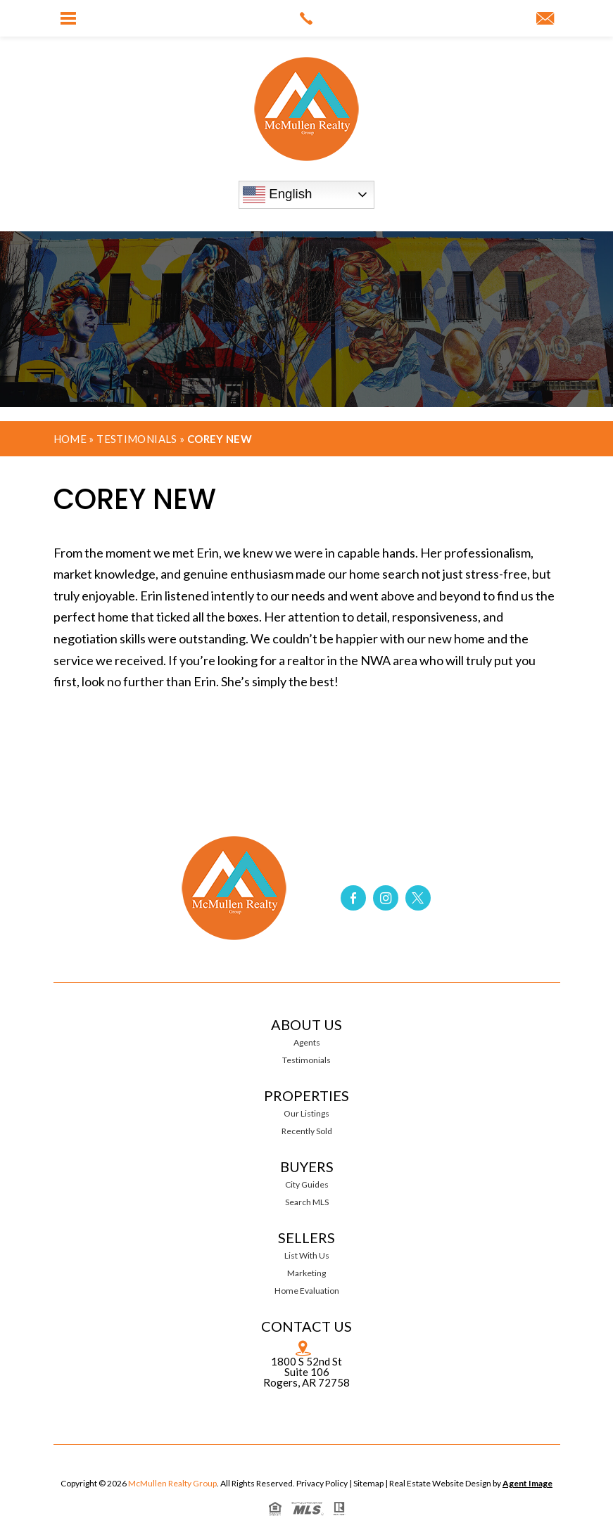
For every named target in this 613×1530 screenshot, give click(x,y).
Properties (306, 1095)
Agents (306, 1043)
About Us (306, 1024)
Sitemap (368, 1483)
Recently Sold (307, 1131)
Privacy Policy (322, 1483)
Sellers (306, 1237)
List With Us (306, 1256)
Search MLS (307, 1202)
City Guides (307, 1185)
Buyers (307, 1166)
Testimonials (136, 438)
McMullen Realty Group (172, 1483)
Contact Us (306, 1326)
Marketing (306, 1273)
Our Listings (306, 1114)
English (277, 195)
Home (70, 438)
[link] (306, 18)
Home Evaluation (306, 1291)
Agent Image (527, 1483)
